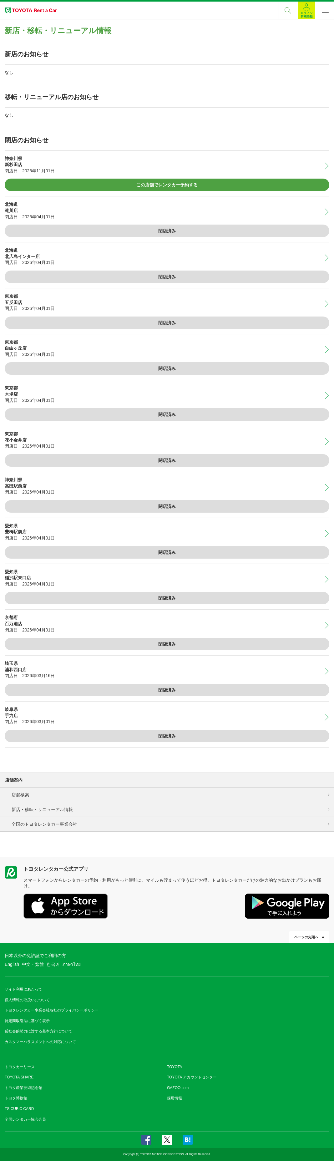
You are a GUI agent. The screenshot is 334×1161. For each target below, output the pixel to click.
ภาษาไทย (72, 964)
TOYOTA (174, 1067)
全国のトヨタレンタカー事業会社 (44, 824)
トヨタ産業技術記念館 (23, 1088)
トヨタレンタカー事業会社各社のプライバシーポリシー (52, 1010)
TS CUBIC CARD (19, 1109)
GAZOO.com (178, 1088)
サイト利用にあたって (23, 989)
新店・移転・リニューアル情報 (42, 809)
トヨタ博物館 (16, 1098)
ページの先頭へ (306, 937)
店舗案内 (14, 780)
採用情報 (174, 1098)
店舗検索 (20, 794)
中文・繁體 (33, 964)
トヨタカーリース (20, 1067)
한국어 (53, 964)
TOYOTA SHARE (19, 1077)
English (12, 964)
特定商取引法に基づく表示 (27, 1021)
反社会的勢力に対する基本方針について (38, 1031)
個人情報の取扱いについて (27, 1000)
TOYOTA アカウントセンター (192, 1077)
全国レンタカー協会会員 (25, 1119)
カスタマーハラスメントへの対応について (40, 1042)
